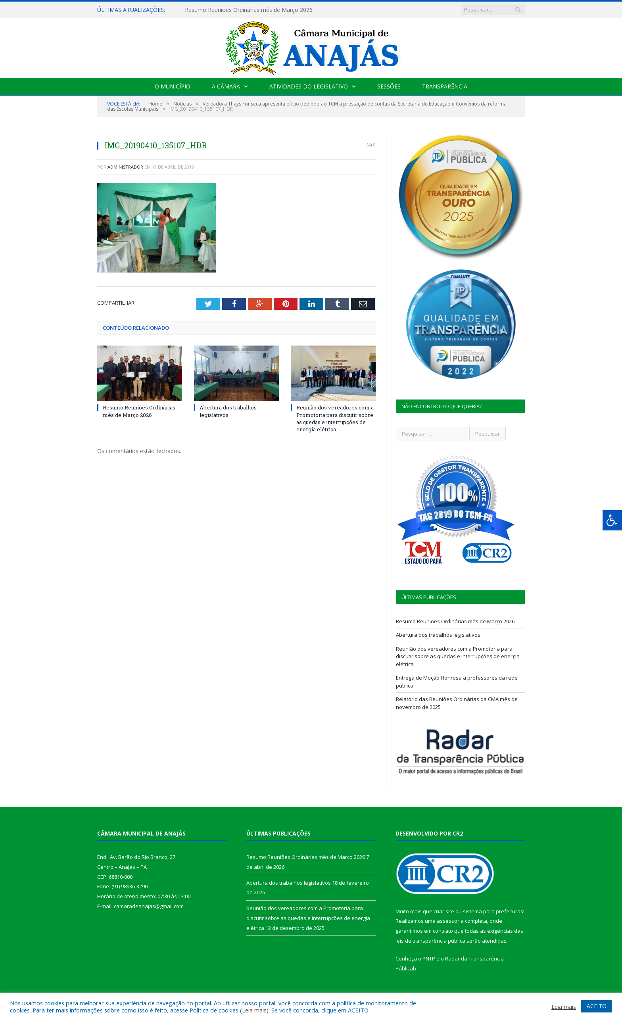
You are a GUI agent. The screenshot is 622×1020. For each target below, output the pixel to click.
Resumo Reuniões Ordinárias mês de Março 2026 (249, 9)
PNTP (428, 958)
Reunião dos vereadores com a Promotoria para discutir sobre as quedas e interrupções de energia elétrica (335, 418)
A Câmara (226, 86)
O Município (172, 86)
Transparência (444, 86)
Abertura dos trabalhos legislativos (228, 411)
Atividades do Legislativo (308, 86)
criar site (444, 911)
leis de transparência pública (430, 940)
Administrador (125, 167)
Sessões (389, 86)
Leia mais (254, 1010)
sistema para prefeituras (493, 911)
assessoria (450, 920)
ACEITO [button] (597, 1006)
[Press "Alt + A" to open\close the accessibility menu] (612, 520)
